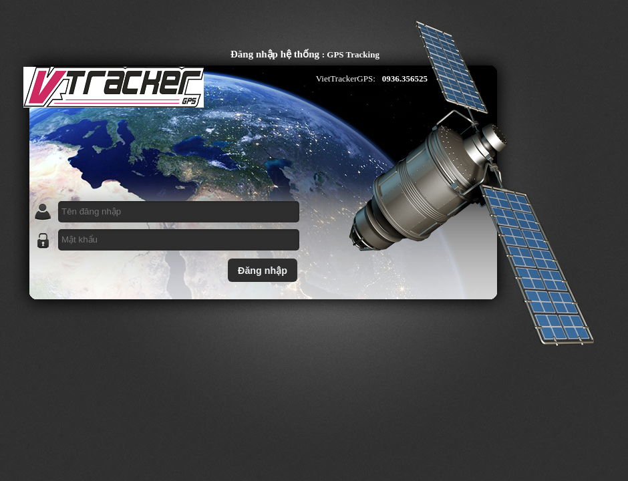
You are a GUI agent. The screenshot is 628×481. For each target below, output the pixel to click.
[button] (262, 270)
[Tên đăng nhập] (178, 211)
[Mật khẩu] (178, 240)
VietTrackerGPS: (345, 78)
